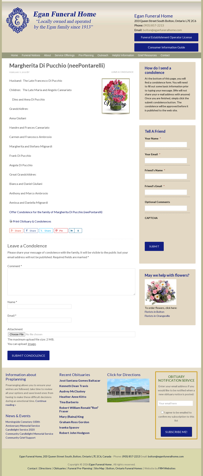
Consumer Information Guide (166, 47)
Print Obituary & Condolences (32, 221)
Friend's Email (154, 186)
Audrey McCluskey (72, 391)
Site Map (99, 468)
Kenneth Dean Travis (73, 386)
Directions (45, 468)
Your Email (152, 154)
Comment (14, 266)
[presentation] (166, 227)
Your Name (153, 138)
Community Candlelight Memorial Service (29, 433)
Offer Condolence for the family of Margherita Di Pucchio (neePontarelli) (55, 212)
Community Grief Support (21, 437)
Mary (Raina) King (71, 416)
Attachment (15, 329)
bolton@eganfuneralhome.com (162, 30)
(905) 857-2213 (154, 25)
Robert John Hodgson (74, 432)
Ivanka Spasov (69, 427)
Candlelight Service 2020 (20, 429)
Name (12, 302)
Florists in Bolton (154, 311)
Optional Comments (157, 201)
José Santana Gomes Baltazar (79, 380)
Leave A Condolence (122, 72)
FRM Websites (166, 468)
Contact (32, 468)
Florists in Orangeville (157, 315)
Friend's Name (155, 170)
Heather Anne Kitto (72, 396)
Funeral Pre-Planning (80, 468)
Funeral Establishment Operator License (166, 37)
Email (11, 315)
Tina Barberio (69, 402)
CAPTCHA (151, 217)
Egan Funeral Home (100, 464)
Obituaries (59, 468)
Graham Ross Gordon (74, 422)
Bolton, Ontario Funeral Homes (124, 468)
